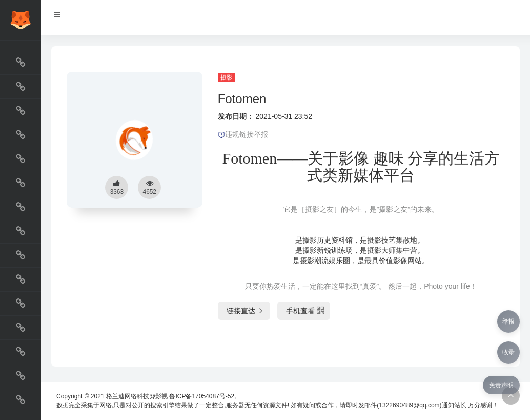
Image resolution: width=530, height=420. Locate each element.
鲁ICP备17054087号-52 (201, 396)
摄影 (226, 77)
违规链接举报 (243, 134)
